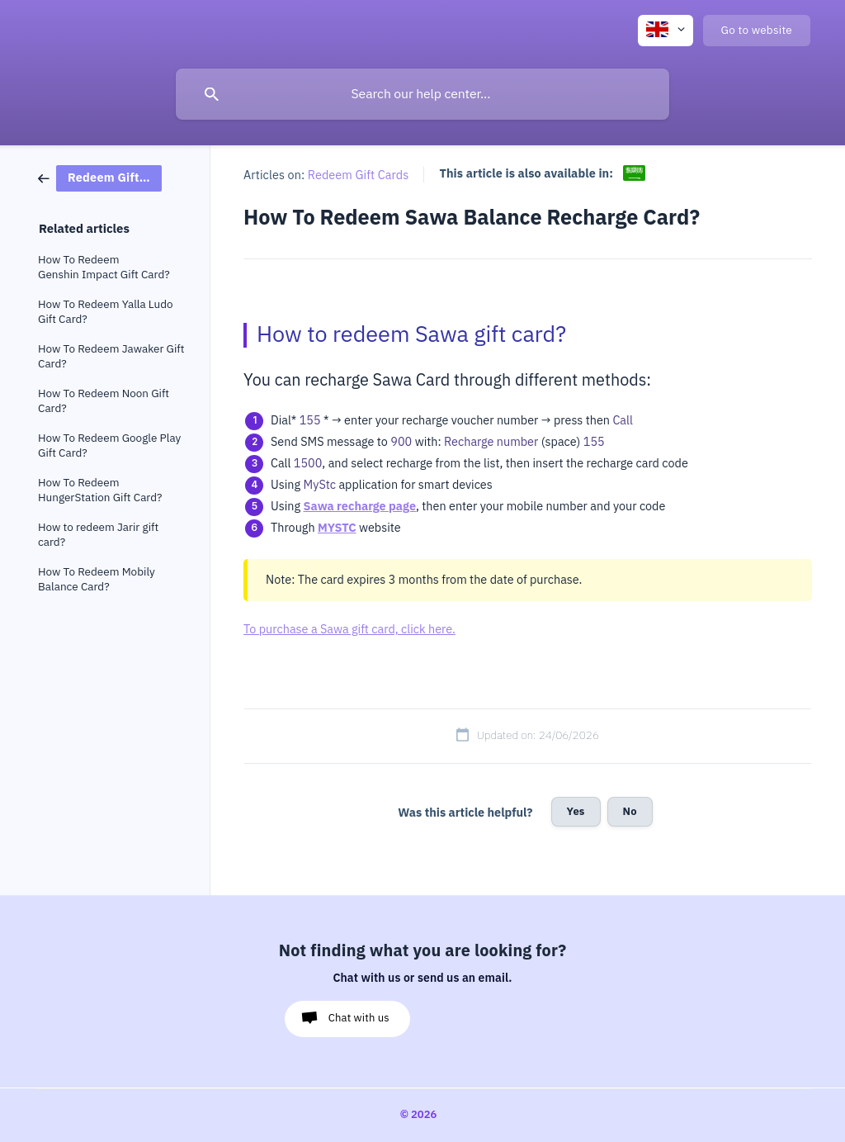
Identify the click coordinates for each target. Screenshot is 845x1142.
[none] (665, 30)
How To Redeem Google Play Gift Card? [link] (109, 445)
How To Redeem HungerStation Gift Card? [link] (100, 490)
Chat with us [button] (358, 1018)
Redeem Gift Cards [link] (358, 175)
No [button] (630, 811)
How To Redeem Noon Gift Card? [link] (103, 401)
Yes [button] (576, 811)
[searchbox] (422, 94)
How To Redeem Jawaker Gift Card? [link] (111, 356)
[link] (100, 177)
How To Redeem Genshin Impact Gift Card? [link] (104, 267)
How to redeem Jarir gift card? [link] (98, 535)
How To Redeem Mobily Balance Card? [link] (96, 579)
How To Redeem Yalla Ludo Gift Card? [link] (105, 312)
